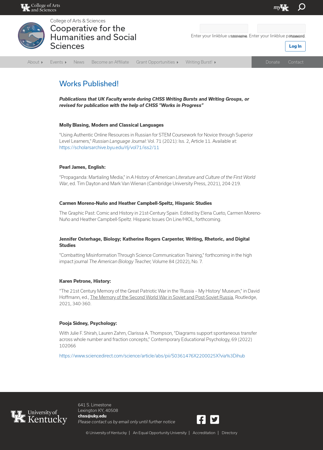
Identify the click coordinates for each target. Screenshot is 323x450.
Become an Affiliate (110, 62)
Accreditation (204, 433)
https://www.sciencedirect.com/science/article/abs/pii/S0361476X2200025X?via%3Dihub (152, 355)
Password (297, 36)
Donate (273, 62)
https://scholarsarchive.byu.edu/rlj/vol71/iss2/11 (109, 147)
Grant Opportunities (155, 62)
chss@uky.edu (92, 416)
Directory (229, 433)
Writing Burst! (199, 62)
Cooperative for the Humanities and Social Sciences (93, 36)
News (79, 62)
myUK (281, 7)
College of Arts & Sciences (77, 20)
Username (239, 36)
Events (56, 62)
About (33, 62)
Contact (296, 62)
